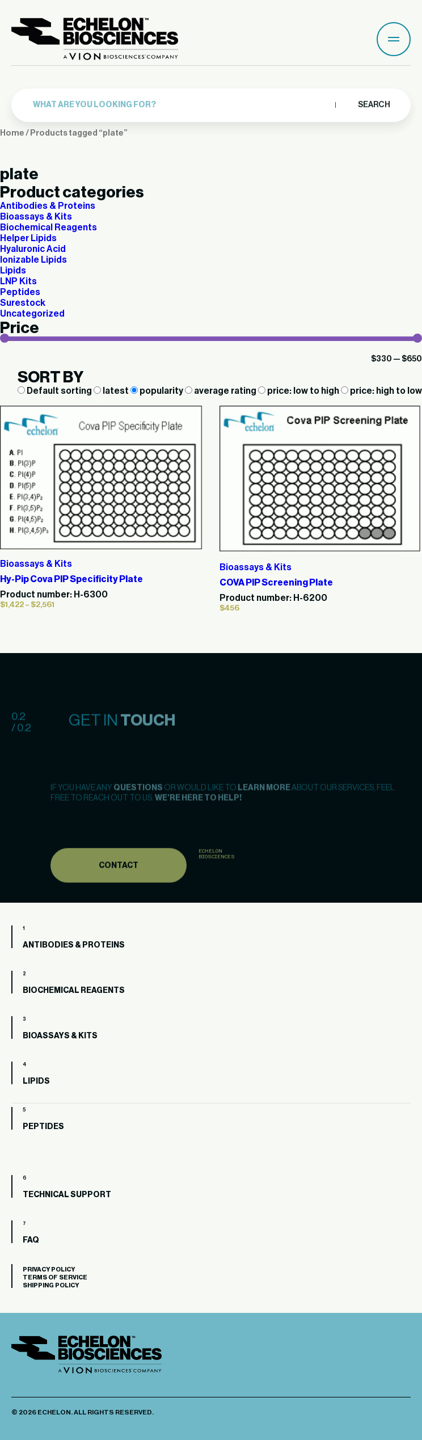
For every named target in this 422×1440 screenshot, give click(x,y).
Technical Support (67, 1195)
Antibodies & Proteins (47, 205)
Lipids (13, 270)
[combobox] (181, 102)
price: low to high (299, 390)
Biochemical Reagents (48, 227)
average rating (221, 390)
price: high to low (381, 390)
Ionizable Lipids (33, 259)
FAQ (31, 1240)
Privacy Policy (49, 1269)
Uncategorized (32, 313)
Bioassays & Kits (36, 216)
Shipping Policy (51, 1285)
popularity (157, 390)
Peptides (20, 292)
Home (12, 133)
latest (112, 390)
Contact (118, 883)
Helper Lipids (28, 238)
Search (373, 102)
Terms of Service (55, 1277)
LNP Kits (18, 281)
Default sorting (56, 390)
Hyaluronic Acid (33, 249)
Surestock (22, 303)
